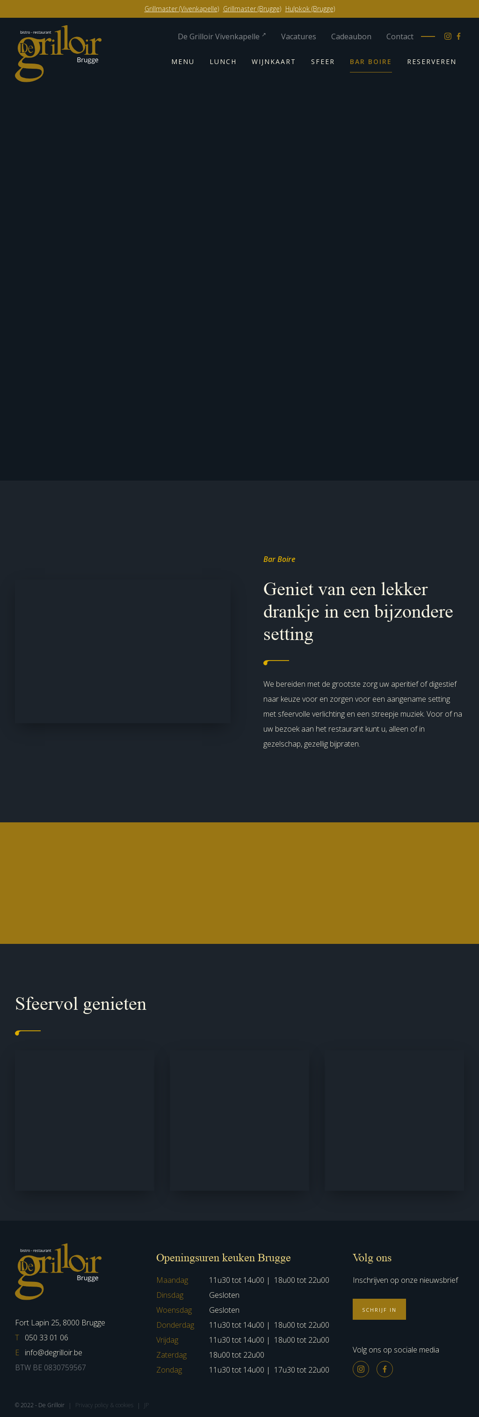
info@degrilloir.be (48, 1352)
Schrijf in (379, 1309)
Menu (183, 61)
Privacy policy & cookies (104, 1405)
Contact (400, 36)
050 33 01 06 (41, 1337)
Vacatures (298, 36)
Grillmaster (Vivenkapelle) (182, 8)
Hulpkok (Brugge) (310, 8)
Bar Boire (371, 61)
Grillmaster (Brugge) (252, 8)
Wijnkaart (274, 61)
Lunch (223, 61)
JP (146, 1405)
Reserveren (432, 61)
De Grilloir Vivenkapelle (222, 36)
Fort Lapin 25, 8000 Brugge (60, 1322)
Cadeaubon (351, 36)
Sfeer (323, 61)
